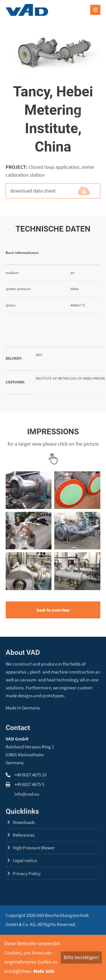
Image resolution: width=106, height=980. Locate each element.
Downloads (24, 822)
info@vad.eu (26, 794)
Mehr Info (44, 971)
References (23, 835)
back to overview (53, 610)
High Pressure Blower (34, 848)
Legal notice (25, 861)
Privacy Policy (27, 874)
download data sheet (44, 190)
